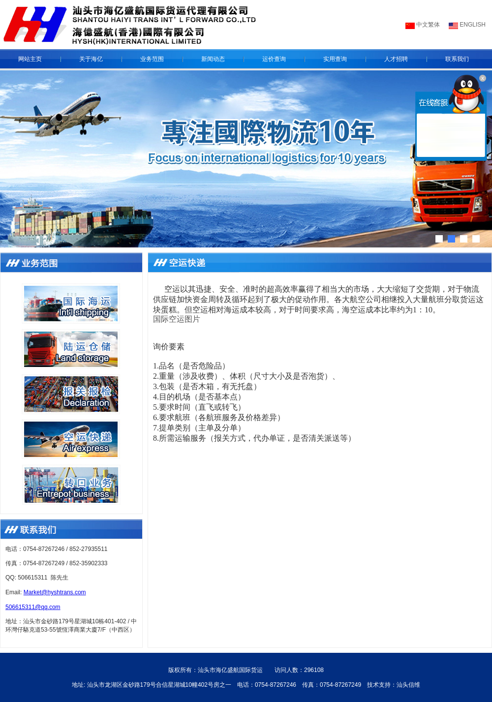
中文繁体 (427, 24)
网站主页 (30, 59)
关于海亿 (91, 59)
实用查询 (335, 59)
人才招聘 (396, 59)
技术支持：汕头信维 (393, 684)
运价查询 (274, 59)
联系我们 (457, 59)
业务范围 (152, 59)
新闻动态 (213, 59)
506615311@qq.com (33, 607)
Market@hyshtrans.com (55, 592)
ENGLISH (472, 24)
